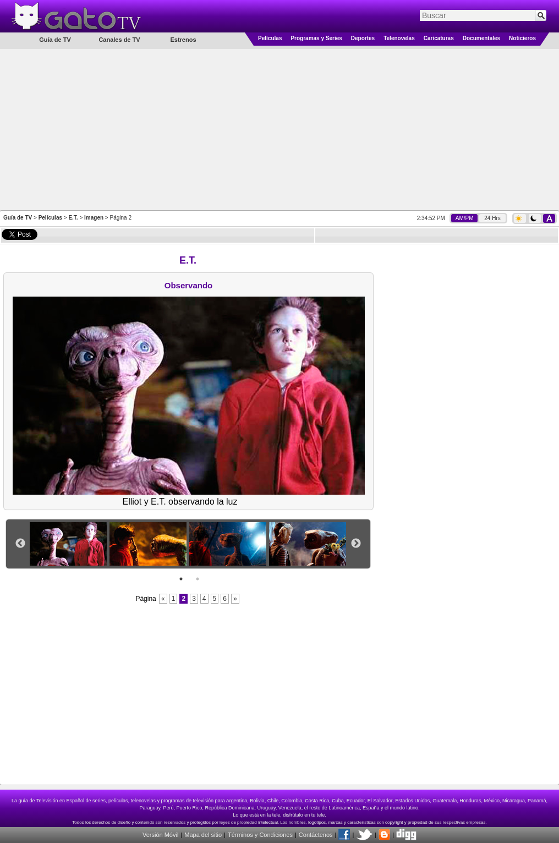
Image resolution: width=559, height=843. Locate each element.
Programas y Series (316, 38)
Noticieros (522, 38)
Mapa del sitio (203, 834)
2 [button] (197, 578)
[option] (69, 544)
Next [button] (355, 543)
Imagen (93, 218)
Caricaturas (439, 38)
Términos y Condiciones (260, 834)
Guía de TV (17, 218)
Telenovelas (399, 38)
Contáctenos (316, 834)
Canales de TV (119, 39)
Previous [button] (20, 543)
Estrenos (183, 39)
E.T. (73, 218)
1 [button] (181, 578)
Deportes (363, 38)
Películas (270, 38)
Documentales (481, 38)
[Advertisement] (279, 129)
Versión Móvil (160, 834)
